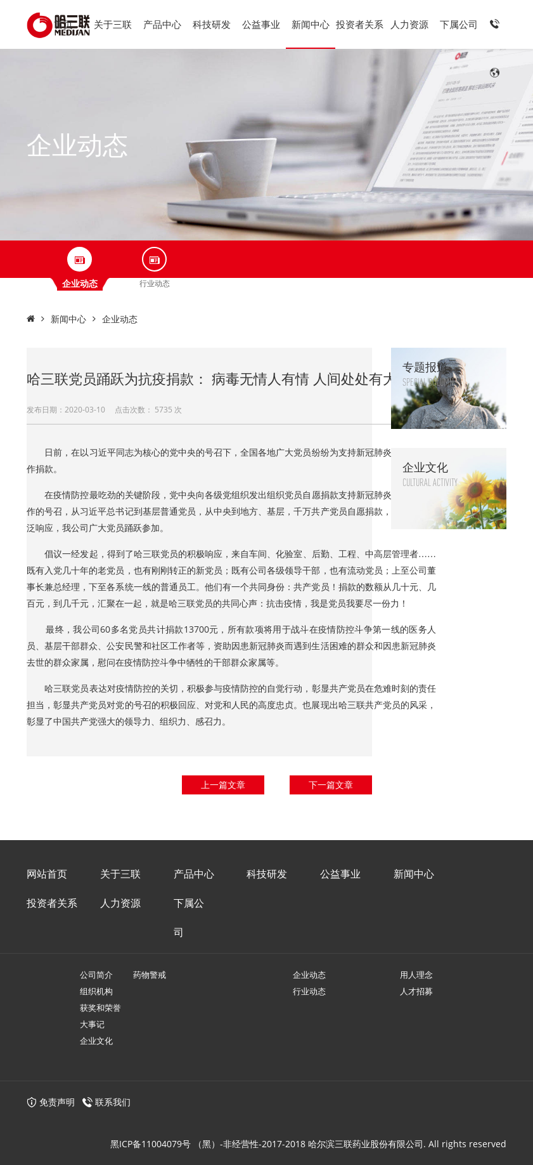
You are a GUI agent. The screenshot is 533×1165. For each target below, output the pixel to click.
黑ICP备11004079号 (150, 1144)
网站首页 (47, 874)
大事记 (92, 1024)
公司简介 (96, 974)
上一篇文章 (223, 785)
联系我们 (113, 1102)
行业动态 (309, 991)
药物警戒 (149, 974)
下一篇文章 (331, 785)
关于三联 (113, 24)
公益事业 (261, 24)
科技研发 (212, 24)
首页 (63, 24)
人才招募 (416, 991)
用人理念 (416, 974)
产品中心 (162, 24)
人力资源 (409, 24)
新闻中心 (311, 24)
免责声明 (51, 1102)
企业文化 (96, 1040)
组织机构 (96, 991)
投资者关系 (359, 24)
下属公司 (459, 24)
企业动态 (120, 319)
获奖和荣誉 (100, 1007)
